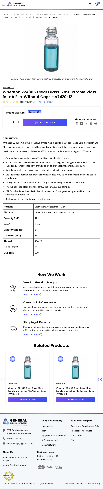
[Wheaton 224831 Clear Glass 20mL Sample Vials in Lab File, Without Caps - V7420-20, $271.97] (27, 367)
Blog (73, 440)
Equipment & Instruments (54, 435)
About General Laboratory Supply (15, 459)
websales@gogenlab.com (18, 443)
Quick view (12, 359)
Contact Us (76, 435)
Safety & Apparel (50, 440)
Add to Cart (45, 122)
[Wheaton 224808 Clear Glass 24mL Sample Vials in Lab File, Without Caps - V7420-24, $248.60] (75, 367)
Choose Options (27, 399)
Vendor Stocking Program (15, 465)
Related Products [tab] (51, 345)
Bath (44, 430)
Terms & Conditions (74, 483)
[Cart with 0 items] (97, 5)
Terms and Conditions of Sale (85, 426)
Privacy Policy (94, 483)
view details (31, 294)
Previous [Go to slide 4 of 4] (3, 379)
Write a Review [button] (45, 101)
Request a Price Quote (81, 430)
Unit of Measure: (15, 112)
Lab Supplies (47, 426)
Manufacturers (49, 445)
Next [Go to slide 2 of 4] (100, 379)
